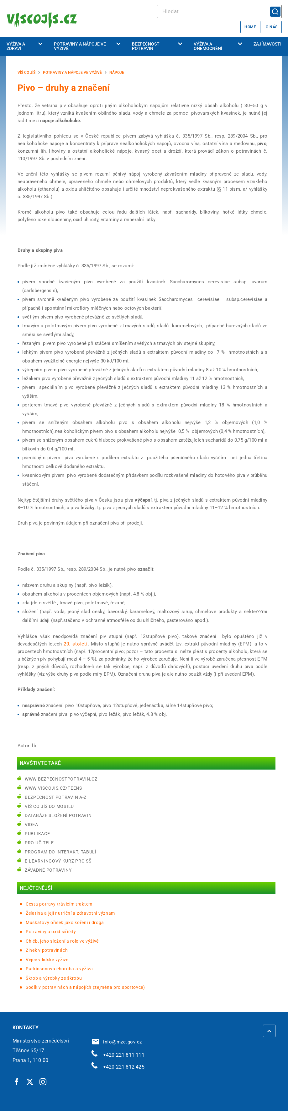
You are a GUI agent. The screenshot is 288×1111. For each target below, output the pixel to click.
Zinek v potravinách (47, 950)
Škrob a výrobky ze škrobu (54, 978)
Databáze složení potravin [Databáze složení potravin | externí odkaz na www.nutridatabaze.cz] (58, 815)
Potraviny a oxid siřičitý (51, 931)
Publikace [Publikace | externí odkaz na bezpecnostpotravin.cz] (37, 833)
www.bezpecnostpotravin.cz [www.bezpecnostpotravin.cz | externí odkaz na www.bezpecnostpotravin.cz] (61, 779)
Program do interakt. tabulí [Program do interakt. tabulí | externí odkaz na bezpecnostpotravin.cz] (61, 851)
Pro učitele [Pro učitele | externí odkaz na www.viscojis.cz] (39, 842)
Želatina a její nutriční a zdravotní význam (70, 913)
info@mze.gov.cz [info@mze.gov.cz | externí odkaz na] (117, 1042)
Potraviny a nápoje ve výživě (87, 46)
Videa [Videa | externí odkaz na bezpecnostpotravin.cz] (31, 824)
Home (250, 27)
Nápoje (116, 72)
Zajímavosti (267, 43)
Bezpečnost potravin (157, 46)
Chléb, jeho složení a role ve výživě (62, 941)
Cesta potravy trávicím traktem (59, 904)
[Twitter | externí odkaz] (30, 1081)
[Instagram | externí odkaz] (43, 1081)
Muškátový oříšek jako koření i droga (65, 922)
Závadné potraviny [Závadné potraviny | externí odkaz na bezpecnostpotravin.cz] (48, 870)
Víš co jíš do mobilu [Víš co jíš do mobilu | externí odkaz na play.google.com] (49, 806)
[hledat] (219, 11)
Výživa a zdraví (25, 46)
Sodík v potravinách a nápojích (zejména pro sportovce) (85, 987)
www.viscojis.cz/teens (53, 788)
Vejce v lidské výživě (47, 959)
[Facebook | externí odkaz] (17, 1081)
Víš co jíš (26, 72)
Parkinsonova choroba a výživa (59, 968)
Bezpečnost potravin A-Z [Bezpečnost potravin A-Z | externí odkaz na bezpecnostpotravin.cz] (55, 797)
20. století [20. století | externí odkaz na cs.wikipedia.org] (76, 644)
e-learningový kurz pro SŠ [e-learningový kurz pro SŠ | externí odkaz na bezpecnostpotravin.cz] (58, 860)
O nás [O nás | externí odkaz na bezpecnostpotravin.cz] (272, 27)
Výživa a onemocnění (218, 46)
